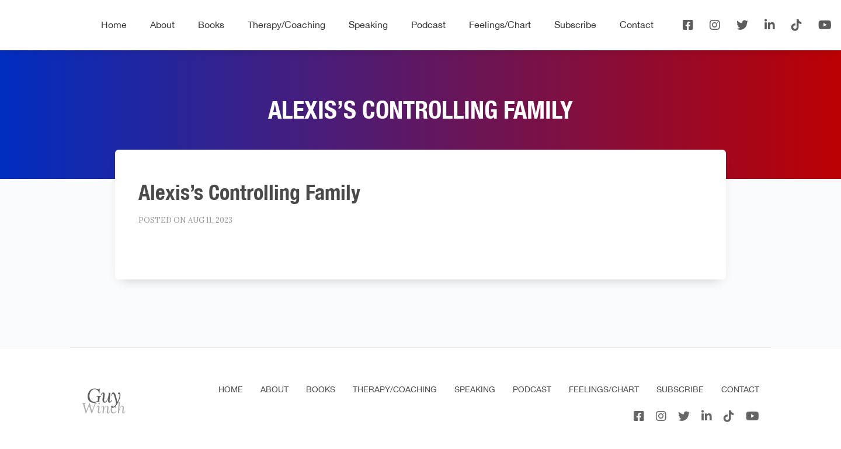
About (162, 24)
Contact (637, 24)
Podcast (428, 24)
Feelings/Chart (500, 24)
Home (114, 24)
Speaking (368, 24)
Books (211, 24)
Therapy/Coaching (286, 24)
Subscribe (575, 24)
